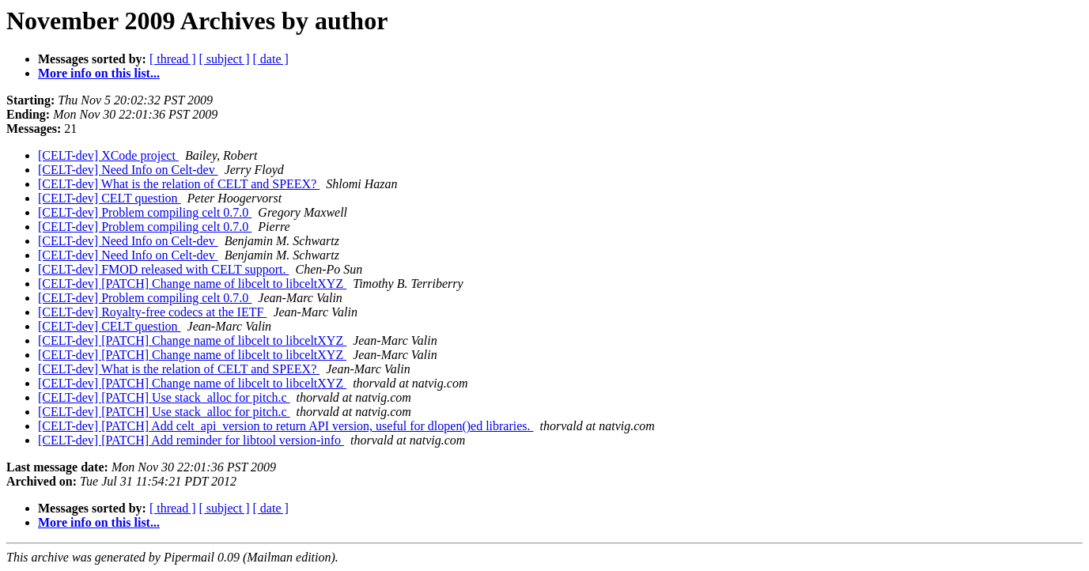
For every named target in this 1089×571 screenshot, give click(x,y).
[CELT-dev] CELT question (109, 198)
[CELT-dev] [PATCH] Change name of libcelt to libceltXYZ (192, 283)
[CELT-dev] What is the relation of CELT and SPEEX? (179, 184)
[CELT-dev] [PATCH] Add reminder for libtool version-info (191, 440)
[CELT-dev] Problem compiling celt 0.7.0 (144, 212)
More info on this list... (99, 73)
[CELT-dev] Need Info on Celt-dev (128, 169)
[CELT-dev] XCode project (108, 155)
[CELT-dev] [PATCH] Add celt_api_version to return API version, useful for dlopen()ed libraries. (286, 426)
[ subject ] (224, 59)
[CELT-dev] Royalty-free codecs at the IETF (152, 312)
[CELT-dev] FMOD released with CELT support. (163, 269)
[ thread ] (172, 59)
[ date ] (271, 59)
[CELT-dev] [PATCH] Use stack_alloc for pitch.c (164, 397)
